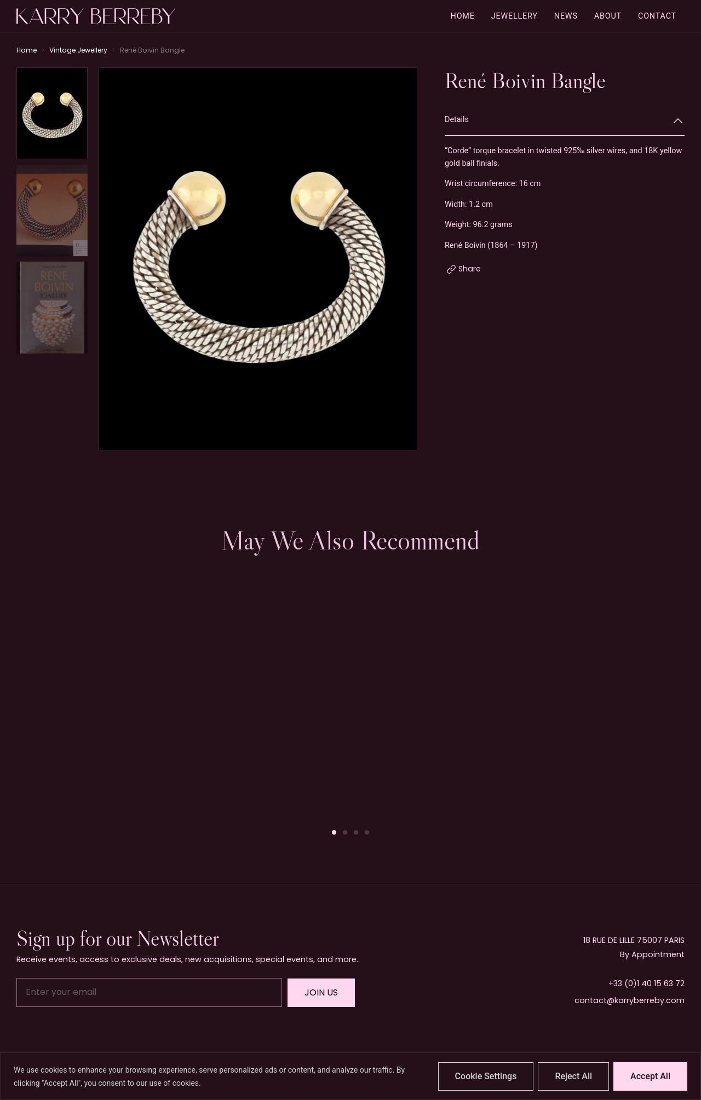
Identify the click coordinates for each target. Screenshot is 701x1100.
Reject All (573, 1076)
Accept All (650, 1076)
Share (469, 268)
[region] (350, 1076)
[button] (334, 832)
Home (26, 50)
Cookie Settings (486, 1076)
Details (457, 119)
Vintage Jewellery (78, 50)
